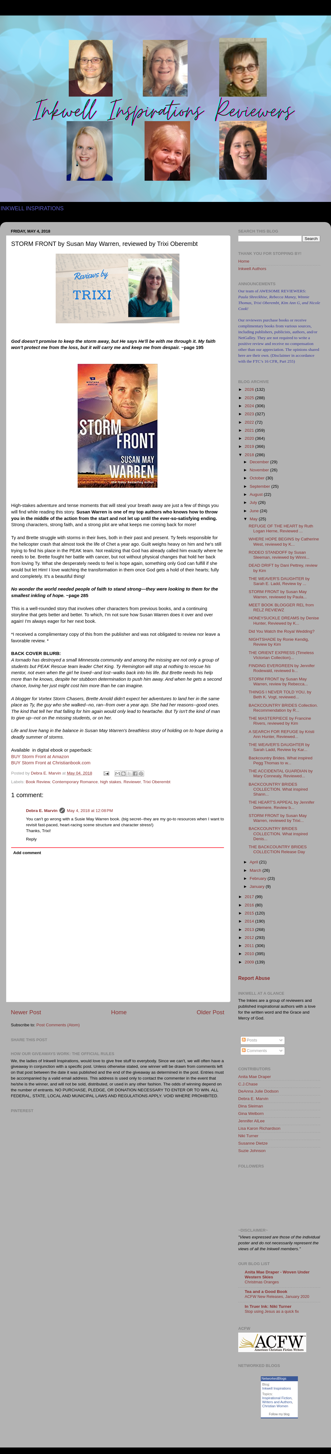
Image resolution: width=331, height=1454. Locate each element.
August (257, 494)
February (259, 878)
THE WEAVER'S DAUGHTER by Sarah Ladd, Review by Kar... (279, 747)
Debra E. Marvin (42, 810)
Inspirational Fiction (277, 1398)
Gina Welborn (251, 1113)
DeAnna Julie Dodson (258, 1091)
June (255, 511)
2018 (250, 454)
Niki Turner (248, 1135)
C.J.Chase (248, 1084)
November (260, 470)
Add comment (27, 852)
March (256, 870)
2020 (250, 438)
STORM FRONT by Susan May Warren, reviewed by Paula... (278, 594)
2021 (250, 430)
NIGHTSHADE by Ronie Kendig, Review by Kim (279, 642)
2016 (250, 905)
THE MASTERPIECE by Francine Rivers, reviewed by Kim (280, 721)
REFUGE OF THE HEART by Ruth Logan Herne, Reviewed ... (281, 528)
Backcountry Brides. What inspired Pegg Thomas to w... (280, 760)
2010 (250, 953)
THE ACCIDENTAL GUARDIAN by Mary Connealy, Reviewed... (281, 773)
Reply (31, 839)
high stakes (110, 781)
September (260, 486)
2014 (250, 921)
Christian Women (275, 1406)
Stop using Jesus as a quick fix (272, 1311)
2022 (250, 422)
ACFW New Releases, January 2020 (277, 1296)
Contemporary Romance (75, 781)
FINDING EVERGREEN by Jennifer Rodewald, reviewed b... (282, 668)
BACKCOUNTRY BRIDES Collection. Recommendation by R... (283, 708)
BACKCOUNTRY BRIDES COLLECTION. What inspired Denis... (278, 833)
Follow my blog (279, 1414)
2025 (250, 397)
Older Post (210, 1012)
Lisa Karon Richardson (259, 1128)
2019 (250, 446)
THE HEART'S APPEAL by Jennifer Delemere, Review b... (282, 805)
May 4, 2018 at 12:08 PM (90, 810)
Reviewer (132, 781)
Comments (254, 1050)
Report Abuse (254, 978)
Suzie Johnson (252, 1150)
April (254, 862)
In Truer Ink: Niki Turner (268, 1306)
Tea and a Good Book (266, 1291)
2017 (250, 896)
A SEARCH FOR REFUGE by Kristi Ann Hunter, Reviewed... (281, 734)
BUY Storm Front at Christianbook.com (50, 762)
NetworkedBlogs (274, 1378)
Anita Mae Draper (254, 1076)
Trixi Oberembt (156, 781)
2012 (250, 937)
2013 (250, 929)
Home (119, 1012)
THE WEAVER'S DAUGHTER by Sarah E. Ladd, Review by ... (279, 581)
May (254, 519)
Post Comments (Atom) (58, 1025)
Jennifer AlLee (251, 1121)
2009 (250, 962)
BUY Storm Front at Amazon (40, 756)
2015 (250, 913)
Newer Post (26, 1012)
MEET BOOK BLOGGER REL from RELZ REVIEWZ (281, 607)
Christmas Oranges (262, 1282)
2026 (250, 389)
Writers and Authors (277, 1402)
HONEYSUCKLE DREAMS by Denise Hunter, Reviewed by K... (284, 620)
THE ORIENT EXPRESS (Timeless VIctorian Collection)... (281, 655)
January (258, 886)
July (254, 502)
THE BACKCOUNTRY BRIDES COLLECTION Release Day (278, 849)
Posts (249, 1040)
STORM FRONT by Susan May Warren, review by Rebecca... (278, 681)
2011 (250, 945)
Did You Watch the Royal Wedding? (282, 631)
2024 (250, 406)
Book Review (38, 781)
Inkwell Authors (252, 268)
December (260, 462)
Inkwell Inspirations (276, 1388)
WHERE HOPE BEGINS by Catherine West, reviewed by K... (284, 541)
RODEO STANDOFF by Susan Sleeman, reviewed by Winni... (279, 555)
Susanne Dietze (253, 1143)
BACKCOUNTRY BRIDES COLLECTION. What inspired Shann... (278, 789)
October (258, 478)
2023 (250, 414)
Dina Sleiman (250, 1106)
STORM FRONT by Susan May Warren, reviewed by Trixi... (278, 818)
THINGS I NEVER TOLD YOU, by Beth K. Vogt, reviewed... (280, 694)
